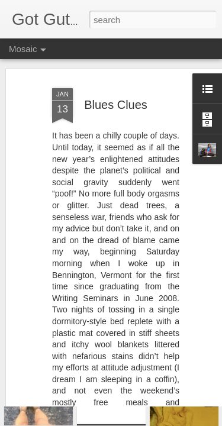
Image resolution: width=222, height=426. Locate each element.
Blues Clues (115, 72)
